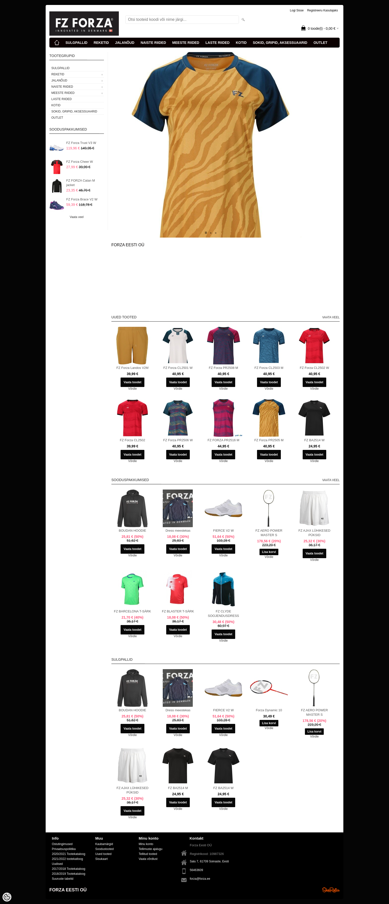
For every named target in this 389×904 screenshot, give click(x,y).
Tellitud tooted (148, 854)
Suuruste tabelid (62, 878)
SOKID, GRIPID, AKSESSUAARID (280, 43)
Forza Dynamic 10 (269, 710)
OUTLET (320, 43)
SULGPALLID (76, 43)
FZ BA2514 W (314, 440)
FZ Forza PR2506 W (178, 440)
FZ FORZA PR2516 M (223, 440)
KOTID (241, 43)
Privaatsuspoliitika (64, 849)
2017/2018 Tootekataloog (68, 869)
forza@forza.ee (200, 878)
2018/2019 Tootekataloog (68, 874)
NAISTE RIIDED (153, 43)
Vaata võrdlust (148, 859)
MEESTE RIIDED (185, 43)
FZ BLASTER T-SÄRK (178, 611)
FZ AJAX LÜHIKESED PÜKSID (314, 533)
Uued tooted (103, 854)
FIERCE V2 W (223, 530)
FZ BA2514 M (178, 788)
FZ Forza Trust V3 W (81, 143)
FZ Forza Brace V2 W (81, 199)
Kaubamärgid (104, 844)
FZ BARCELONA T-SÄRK (132, 611)
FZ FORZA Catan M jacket (80, 183)
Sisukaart (101, 859)
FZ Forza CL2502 (132, 440)
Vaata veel (77, 217)
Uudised (57, 864)
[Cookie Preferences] (6, 897)
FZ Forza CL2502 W (314, 368)
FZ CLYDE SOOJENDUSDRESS (223, 613)
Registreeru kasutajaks (322, 10)
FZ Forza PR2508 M (223, 368)
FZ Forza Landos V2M (132, 368)
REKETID (101, 43)
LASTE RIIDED (217, 43)
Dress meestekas (177, 530)
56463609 (196, 870)
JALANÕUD (124, 43)
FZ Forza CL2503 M (269, 368)
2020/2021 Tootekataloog (68, 854)
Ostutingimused (62, 844)
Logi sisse (297, 10)
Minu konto (146, 844)
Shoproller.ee (331, 889)
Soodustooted (104, 849)
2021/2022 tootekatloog (67, 859)
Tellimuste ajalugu (150, 849)
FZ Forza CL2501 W (178, 368)
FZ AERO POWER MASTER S (269, 533)
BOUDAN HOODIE (132, 530)
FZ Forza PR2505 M (269, 440)
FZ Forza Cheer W (79, 162)
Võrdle (132, 388)
